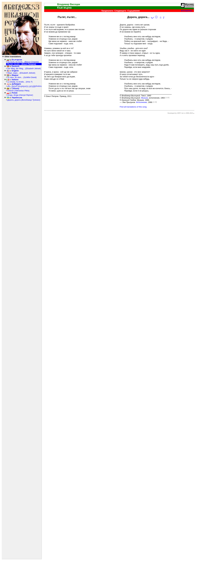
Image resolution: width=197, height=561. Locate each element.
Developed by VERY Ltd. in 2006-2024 (180, 113)
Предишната (107, 11)
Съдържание (133, 11)
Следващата (120, 11)
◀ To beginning (186, 11)
